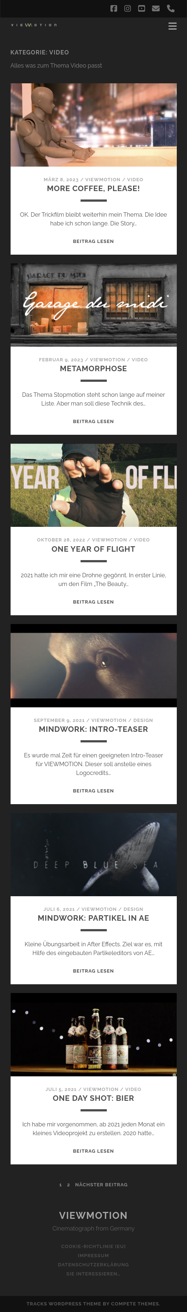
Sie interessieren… (93, 1274)
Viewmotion (93, 1215)
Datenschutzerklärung (93, 1264)
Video (135, 179)
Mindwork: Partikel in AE (93, 918)
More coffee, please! (93, 188)
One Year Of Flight (93, 549)
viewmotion (103, 179)
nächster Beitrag (101, 1184)
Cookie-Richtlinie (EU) (93, 1246)
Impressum (93, 1255)
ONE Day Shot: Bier (93, 1098)
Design (143, 720)
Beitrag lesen (93, 241)
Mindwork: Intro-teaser (93, 729)
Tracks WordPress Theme (64, 1304)
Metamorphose (93, 368)
